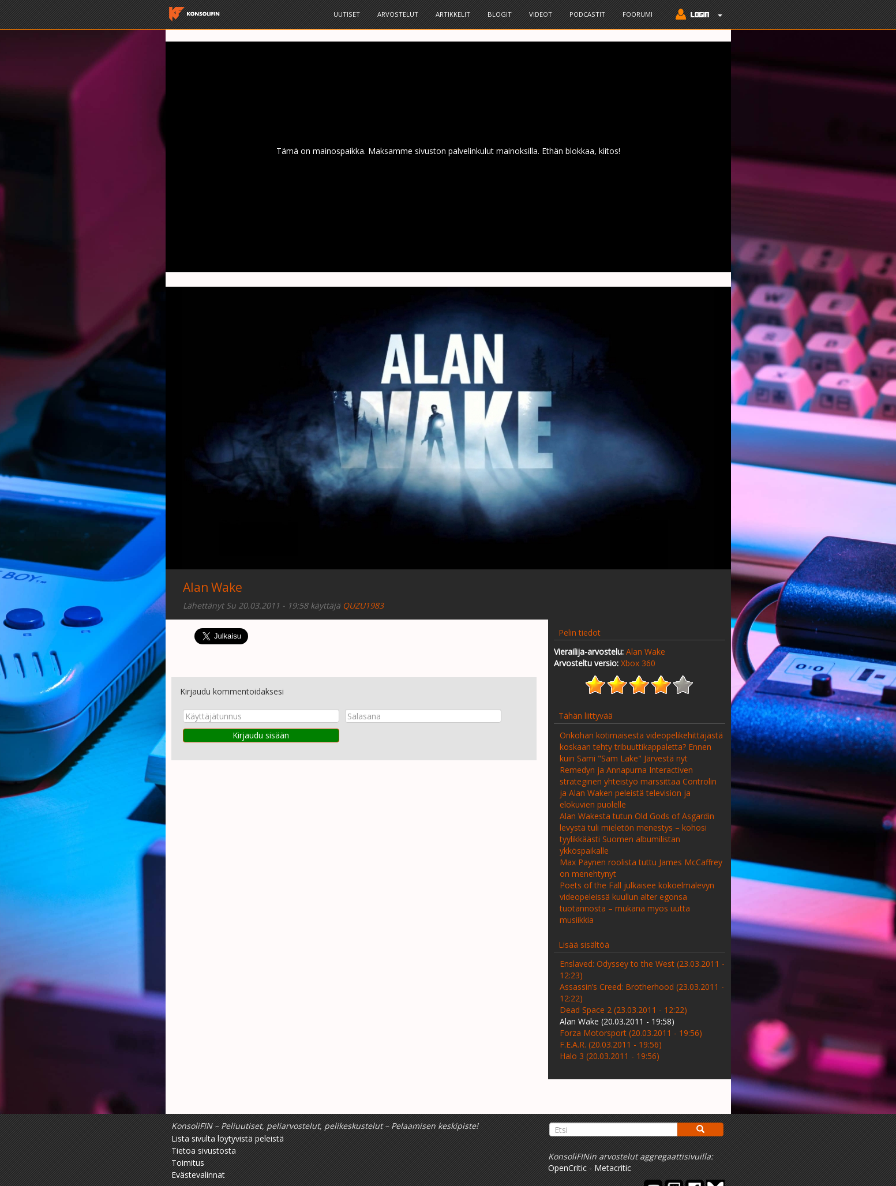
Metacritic (612, 1167)
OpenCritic (567, 1167)
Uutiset (346, 14)
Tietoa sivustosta (203, 1150)
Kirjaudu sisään (261, 735)
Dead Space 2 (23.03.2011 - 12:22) (623, 1009)
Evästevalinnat (198, 1174)
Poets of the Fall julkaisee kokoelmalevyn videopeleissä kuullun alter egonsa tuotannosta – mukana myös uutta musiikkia (637, 902)
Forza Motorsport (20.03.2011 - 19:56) (631, 1032)
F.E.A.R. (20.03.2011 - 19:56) (611, 1044)
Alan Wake (212, 587)
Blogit (500, 14)
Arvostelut (397, 14)
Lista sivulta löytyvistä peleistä (227, 1138)
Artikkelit (453, 14)
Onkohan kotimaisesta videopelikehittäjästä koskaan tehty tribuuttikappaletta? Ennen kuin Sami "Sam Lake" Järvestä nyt (641, 747)
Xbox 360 (638, 663)
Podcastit (587, 14)
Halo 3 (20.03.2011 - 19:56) (609, 1055)
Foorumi (638, 14)
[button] (696, 15)
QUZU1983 (363, 605)
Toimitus (187, 1162)
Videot (540, 14)
